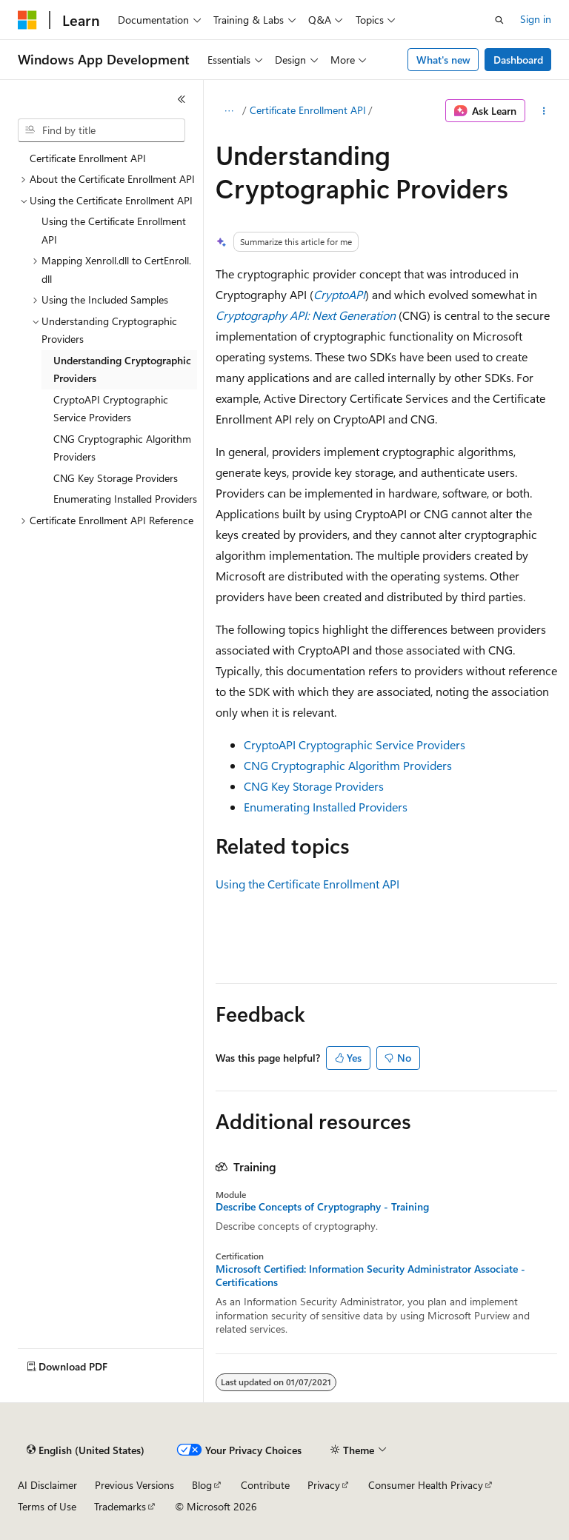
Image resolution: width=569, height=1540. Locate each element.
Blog (202, 1485)
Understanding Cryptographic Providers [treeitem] (122, 369)
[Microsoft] (27, 20)
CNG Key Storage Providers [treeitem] (115, 478)
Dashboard (518, 60)
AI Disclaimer (47, 1485)
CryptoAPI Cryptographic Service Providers (354, 744)
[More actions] (544, 111)
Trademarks (120, 1506)
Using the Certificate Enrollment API (307, 883)
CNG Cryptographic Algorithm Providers (348, 765)
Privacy (323, 1485)
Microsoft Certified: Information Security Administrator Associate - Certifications (370, 1275)
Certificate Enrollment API (308, 110)
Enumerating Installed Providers (325, 806)
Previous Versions (134, 1485)
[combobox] (101, 130)
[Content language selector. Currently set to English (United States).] (85, 1450)
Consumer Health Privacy (425, 1485)
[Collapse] (181, 99)
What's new (443, 60)
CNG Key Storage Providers (314, 786)
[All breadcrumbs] (229, 111)
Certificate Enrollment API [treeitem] (88, 158)
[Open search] (499, 20)
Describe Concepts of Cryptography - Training (322, 1206)
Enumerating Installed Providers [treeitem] (125, 499)
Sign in (535, 19)
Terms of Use (47, 1506)
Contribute (265, 1485)
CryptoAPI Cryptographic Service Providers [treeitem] (110, 408)
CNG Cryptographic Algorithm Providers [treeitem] (122, 448)
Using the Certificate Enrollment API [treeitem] (113, 230)
